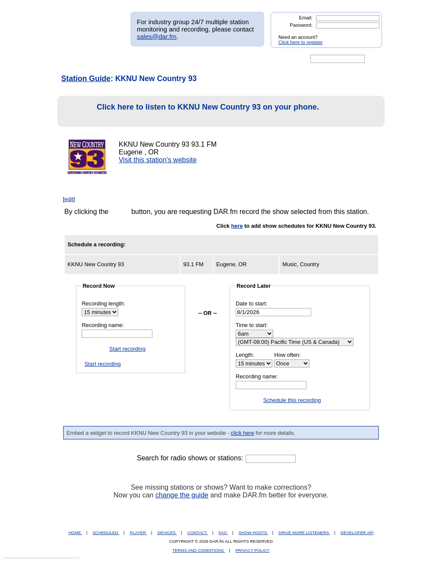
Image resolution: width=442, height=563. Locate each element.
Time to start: (252, 325)
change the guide (181, 495)
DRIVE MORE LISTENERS (304, 532)
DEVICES (167, 532)
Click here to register (300, 42)
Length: (245, 355)
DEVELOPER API (357, 532)
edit (68, 199)
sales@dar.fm (157, 36)
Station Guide (85, 78)
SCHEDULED (105, 532)
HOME (75, 532)
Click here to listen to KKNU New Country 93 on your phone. (190, 111)
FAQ (223, 532)
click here (242, 433)
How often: (288, 355)
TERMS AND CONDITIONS (199, 550)
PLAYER (138, 532)
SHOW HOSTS (253, 532)
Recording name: (102, 325)
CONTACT (197, 532)
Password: (301, 25)
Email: (306, 17)
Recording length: (103, 303)
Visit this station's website (158, 160)
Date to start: (251, 303)
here (237, 226)
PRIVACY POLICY (252, 550)
